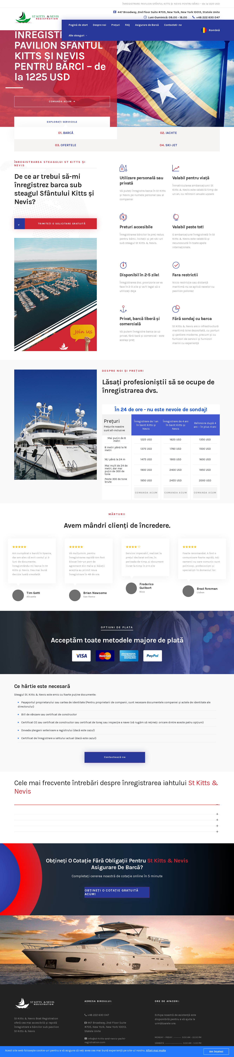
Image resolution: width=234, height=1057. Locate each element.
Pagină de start (78, 25)
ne (173, 25)
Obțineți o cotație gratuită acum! (111, 879)
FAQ (127, 25)
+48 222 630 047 (208, 17)
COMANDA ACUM (62, 103)
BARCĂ (39, 133)
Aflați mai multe (156, 1050)
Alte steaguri (76, 35)
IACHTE (91, 133)
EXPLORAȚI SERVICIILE (62, 121)
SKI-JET (194, 133)
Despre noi (99, 25)
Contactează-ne (115, 746)
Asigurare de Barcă (147, 25)
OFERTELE (142, 133)
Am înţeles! (216, 1051)
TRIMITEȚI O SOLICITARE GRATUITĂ (61, 212)
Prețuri (115, 25)
